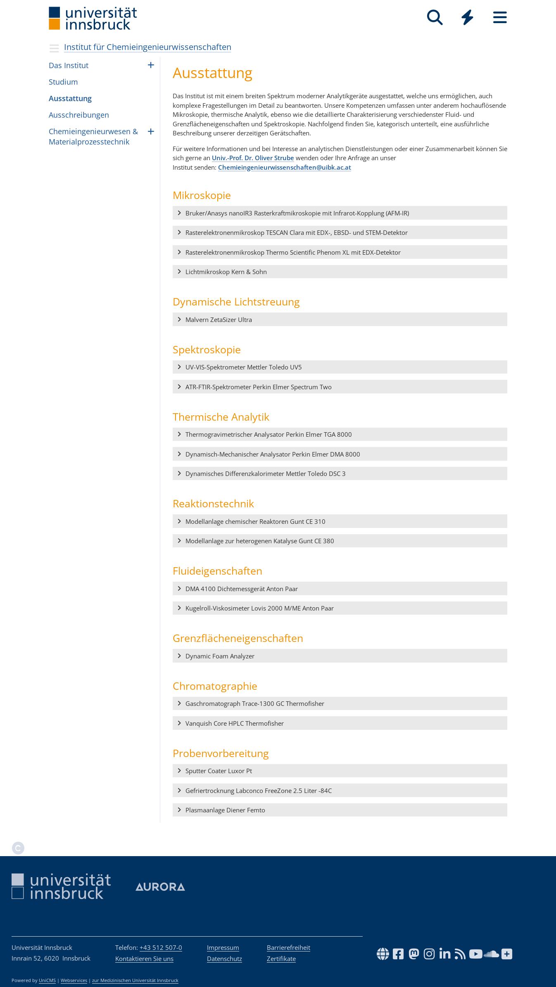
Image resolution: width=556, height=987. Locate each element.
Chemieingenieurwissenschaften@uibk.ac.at (284, 167)
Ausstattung (70, 98)
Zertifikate (281, 958)
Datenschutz (224, 958)
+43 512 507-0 (161, 947)
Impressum (223, 947)
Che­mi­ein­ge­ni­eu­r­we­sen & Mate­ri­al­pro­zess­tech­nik (93, 136)
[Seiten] (500, 17)
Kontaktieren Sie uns (144, 958)
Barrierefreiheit (288, 947)
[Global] (467, 18)
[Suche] (434, 17)
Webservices (74, 980)
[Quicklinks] (467, 17)
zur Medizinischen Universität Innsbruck (135, 980)
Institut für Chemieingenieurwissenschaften (147, 46)
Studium (63, 82)
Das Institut (68, 65)
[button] (340, 213)
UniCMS (47, 980)
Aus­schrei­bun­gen (79, 115)
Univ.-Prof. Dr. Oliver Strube (253, 158)
